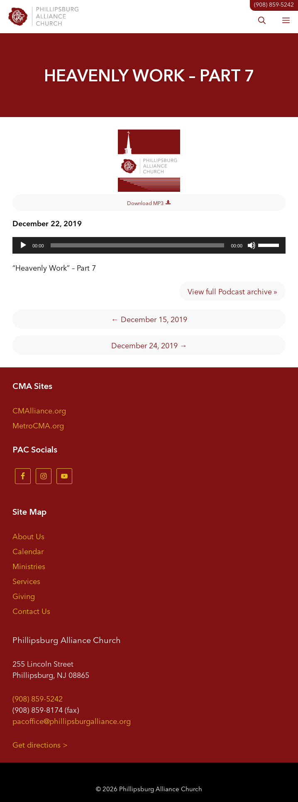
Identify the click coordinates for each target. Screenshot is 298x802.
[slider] (138, 245)
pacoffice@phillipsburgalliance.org (71, 720)
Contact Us (31, 610)
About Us (28, 536)
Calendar (28, 550)
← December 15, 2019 (149, 318)
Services (26, 580)
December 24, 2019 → (149, 345)
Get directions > (40, 744)
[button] (262, 20)
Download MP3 (149, 202)
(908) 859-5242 (37, 698)
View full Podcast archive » (232, 291)
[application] (149, 245)
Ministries (28, 565)
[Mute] (251, 245)
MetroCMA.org (38, 425)
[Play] (23, 245)
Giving (23, 595)
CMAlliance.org (39, 410)
